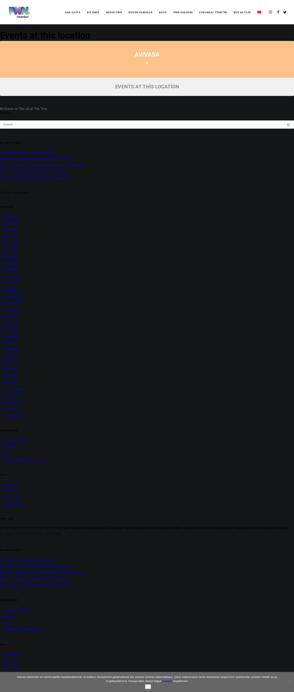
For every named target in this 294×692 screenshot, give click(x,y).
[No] (289, 682)
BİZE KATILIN (242, 12)
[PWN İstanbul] (18, 12)
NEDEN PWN (114, 12)
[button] (271, 12)
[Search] (147, 124)
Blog (163, 12)
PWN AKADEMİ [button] (183, 12)
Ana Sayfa (72, 12)
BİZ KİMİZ (93, 12)
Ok (148, 686)
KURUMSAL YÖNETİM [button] (213, 12)
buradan (167, 681)
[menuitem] (72, 12)
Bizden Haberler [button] (140, 12)
